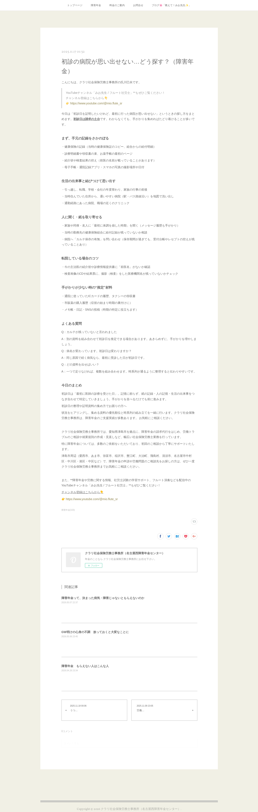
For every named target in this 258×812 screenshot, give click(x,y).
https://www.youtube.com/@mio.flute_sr (96, 103)
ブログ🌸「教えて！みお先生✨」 (171, 5)
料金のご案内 (117, 5)
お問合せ (138, 5)
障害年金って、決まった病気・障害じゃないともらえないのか (102, 598)
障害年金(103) (68, 510)
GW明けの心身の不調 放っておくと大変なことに (95, 632)
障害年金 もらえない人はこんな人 (85, 666)
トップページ (74, 5)
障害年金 (96, 5)
